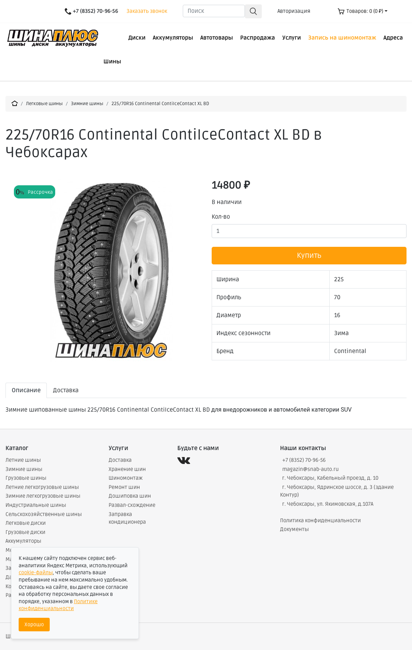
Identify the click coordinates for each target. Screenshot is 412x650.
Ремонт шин (124, 487)
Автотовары (216, 37)
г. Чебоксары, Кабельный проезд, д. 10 (330, 478)
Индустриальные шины (35, 505)
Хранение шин (127, 469)
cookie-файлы (36, 572)
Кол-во (221, 216)
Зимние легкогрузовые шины (42, 496)
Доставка (120, 460)
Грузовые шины (25, 478)
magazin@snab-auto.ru (310, 469)
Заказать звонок (146, 11)
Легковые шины (44, 104)
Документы (294, 529)
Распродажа (257, 37)
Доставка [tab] (66, 390)
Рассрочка (40, 192)
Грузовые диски (25, 532)
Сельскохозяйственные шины (43, 514)
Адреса (393, 37)
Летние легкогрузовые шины (42, 487)
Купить (309, 255)
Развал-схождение (132, 505)
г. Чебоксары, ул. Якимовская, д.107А (327, 504)
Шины (112, 61)
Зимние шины (87, 104)
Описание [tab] (26, 390)
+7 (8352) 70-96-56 (304, 460)
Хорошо (34, 624)
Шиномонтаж (126, 478)
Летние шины (23, 460)
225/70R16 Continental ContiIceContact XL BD (160, 104)
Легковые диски (25, 523)
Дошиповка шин (130, 496)
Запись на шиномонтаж (342, 37)
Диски (136, 37)
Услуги (291, 37)
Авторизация (293, 11)
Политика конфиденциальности (320, 520)
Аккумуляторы (173, 37)
